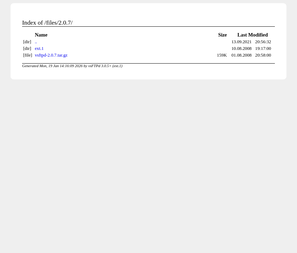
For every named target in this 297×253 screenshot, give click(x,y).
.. (36, 41)
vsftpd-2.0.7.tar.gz (51, 55)
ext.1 (39, 48)
